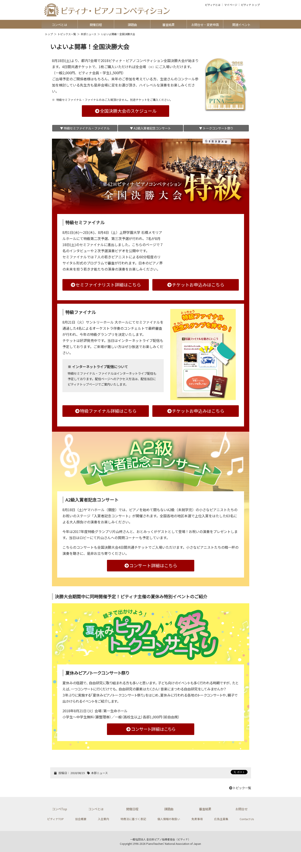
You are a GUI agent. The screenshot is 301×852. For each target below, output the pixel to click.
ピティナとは (212, 4)
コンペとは (59, 24)
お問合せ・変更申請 (205, 24)
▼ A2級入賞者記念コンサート (150, 128)
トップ (49, 34)
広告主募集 (221, 819)
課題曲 (132, 24)
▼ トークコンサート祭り (216, 128)
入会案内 (103, 819)
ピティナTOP (55, 819)
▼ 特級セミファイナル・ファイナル (85, 128)
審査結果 (168, 24)
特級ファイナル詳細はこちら (105, 411)
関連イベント (241, 24)
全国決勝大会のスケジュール (126, 111)
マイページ (230, 4)
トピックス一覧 (67, 34)
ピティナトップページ (83, 384)
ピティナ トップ (250, 4)
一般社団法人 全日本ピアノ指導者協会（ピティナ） (160, 839)
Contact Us (247, 819)
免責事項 (197, 819)
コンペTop (59, 809)
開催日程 (96, 24)
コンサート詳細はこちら (150, 565)
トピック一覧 (240, 787)
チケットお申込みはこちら (195, 284)
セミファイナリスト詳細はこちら (105, 284)
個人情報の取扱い (168, 819)
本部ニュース (88, 34)
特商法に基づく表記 (133, 819)
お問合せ (241, 809)
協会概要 (80, 819)
